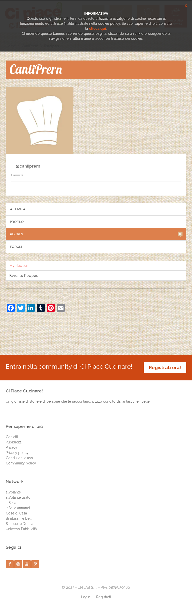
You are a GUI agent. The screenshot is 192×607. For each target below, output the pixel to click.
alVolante (13, 492)
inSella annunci (18, 508)
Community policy (21, 463)
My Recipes (19, 266)
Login (85, 597)
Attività (17, 209)
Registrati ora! (165, 367)
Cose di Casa (16, 513)
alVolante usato (18, 497)
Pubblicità (14, 442)
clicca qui (97, 29)
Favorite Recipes (24, 276)
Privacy (11, 447)
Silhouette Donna (19, 524)
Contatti (12, 437)
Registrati (103, 597)
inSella (11, 503)
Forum (16, 247)
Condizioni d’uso (19, 458)
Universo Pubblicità (21, 529)
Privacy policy (17, 453)
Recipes (96, 234)
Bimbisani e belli (19, 518)
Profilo (17, 222)
